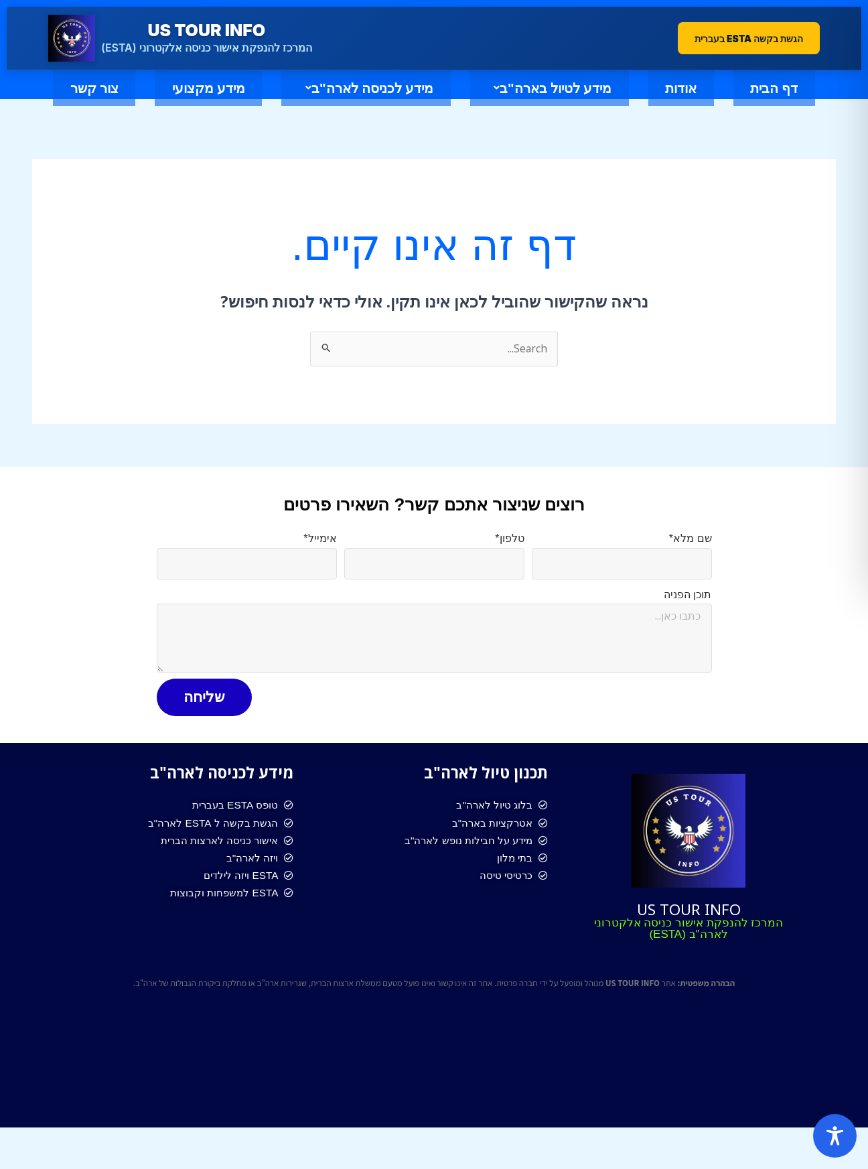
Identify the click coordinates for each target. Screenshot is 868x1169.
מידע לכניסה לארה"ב (296, 103)
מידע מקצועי (102, 103)
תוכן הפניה (687, 622)
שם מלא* (690, 567)
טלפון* (509, 567)
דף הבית (798, 103)
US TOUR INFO (689, 936)
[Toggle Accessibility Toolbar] (835, 1136)
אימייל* (319, 567)
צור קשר (434, 134)
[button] (508, 103)
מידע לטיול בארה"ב (512, 103)
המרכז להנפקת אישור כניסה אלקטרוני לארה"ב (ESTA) (689, 957)
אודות (673, 103)
